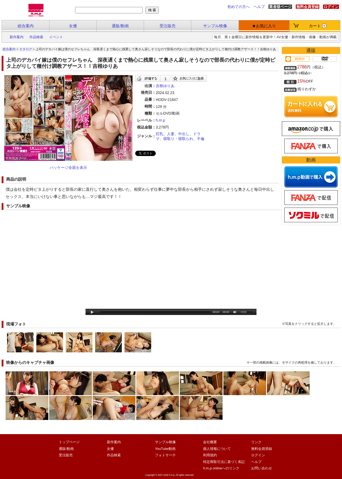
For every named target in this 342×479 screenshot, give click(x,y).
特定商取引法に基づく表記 (224, 462)
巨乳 (159, 134)
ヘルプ (259, 7)
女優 (73, 26)
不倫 (200, 139)
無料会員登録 (307, 7)
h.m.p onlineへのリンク (221, 468)
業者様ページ (280, 7)
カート (317, 26)
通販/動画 (120, 26)
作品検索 (36, 37)
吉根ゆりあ (165, 86)
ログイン (331, 7)
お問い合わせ (261, 468)
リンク (256, 442)
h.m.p (160, 120)
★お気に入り (264, 26)
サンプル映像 (215, 26)
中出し (183, 134)
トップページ (69, 442)
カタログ (25, 49)
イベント (56, 37)
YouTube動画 (165, 449)
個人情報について (217, 449)
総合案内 (26, 26)
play (92, 312)
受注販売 (168, 26)
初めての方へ (238, 7)
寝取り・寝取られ (178, 139)
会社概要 (210, 442)
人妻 (170, 134)
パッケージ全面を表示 (68, 167)
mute (235, 312)
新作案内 (17, 37)
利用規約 (210, 455)
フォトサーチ (165, 455)
